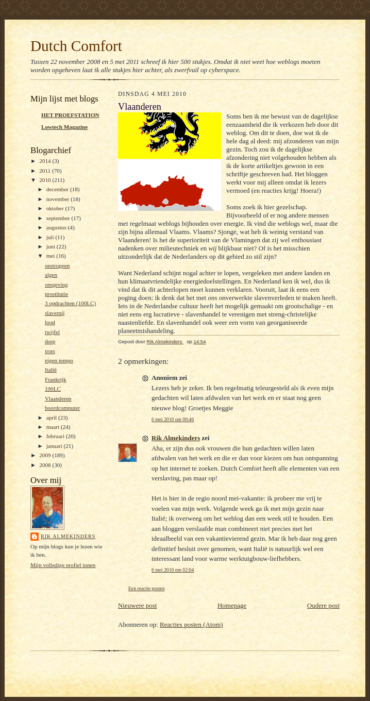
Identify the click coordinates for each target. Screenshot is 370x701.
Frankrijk (55, 379)
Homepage (231, 605)
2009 (45, 455)
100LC (53, 389)
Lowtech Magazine (64, 127)
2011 (45, 171)
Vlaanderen (58, 398)
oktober (55, 208)
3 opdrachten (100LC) (70, 303)
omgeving (56, 284)
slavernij (54, 313)
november (58, 199)
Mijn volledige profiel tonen (62, 565)
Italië (51, 369)
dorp (50, 341)
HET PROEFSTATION (70, 115)
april (52, 417)
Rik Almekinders (68, 536)
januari (55, 446)
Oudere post (323, 605)
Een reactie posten (146, 588)
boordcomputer (62, 408)
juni (51, 246)
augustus (57, 227)
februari (56, 436)
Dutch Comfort (76, 46)
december (58, 189)
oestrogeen (57, 265)
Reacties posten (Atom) (191, 624)
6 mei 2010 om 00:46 (173, 419)
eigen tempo (59, 360)
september (59, 218)
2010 (45, 180)
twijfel (52, 332)
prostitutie (56, 294)
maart (53, 427)
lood (50, 322)
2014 (45, 161)
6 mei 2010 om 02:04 (173, 570)
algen (51, 275)
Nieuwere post (137, 605)
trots (50, 351)
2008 (45, 465)
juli (51, 237)
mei (51, 256)
